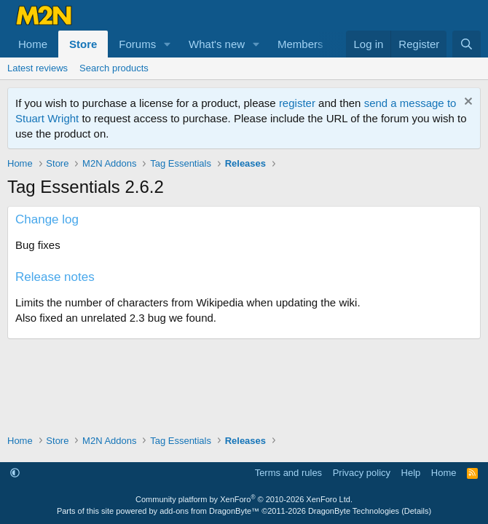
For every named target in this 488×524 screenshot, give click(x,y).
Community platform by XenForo (244, 499)
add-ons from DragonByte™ (209, 511)
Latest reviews (37, 68)
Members (300, 44)
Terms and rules (288, 472)
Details (416, 511)
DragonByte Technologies (353, 511)
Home (32, 44)
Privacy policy (361, 472)
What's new (217, 44)
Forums (137, 44)
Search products (114, 68)
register (297, 103)
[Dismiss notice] (466, 103)
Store (83, 44)
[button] (167, 44)
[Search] (466, 44)
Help (411, 472)
